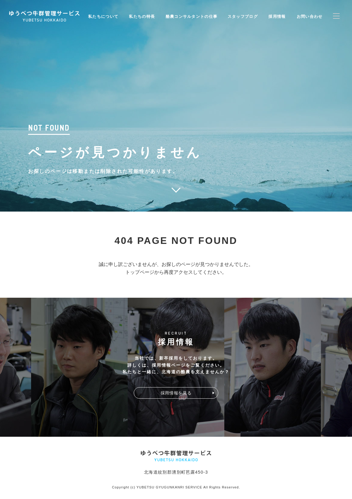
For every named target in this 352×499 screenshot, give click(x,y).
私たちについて (103, 16)
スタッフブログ (243, 16)
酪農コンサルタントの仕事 (192, 16)
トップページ (139, 272)
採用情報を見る (176, 392)
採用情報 (277, 16)
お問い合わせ (310, 16)
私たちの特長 (142, 16)
